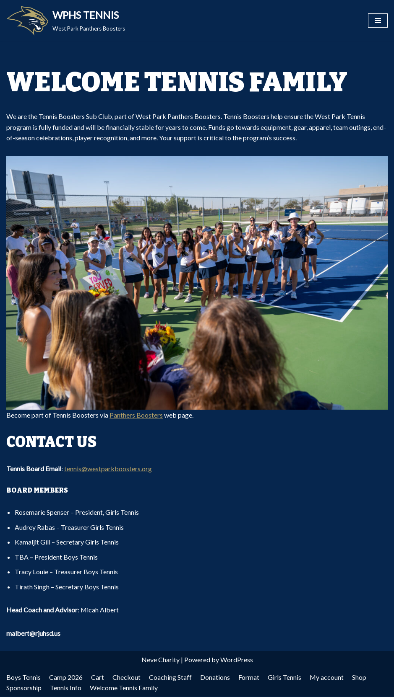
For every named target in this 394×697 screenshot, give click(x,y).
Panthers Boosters (136, 415)
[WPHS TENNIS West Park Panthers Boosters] (65, 21)
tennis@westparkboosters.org (108, 468)
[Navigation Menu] (378, 20)
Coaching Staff (170, 678)
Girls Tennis (284, 678)
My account (327, 678)
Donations (215, 678)
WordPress (236, 660)
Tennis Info (65, 688)
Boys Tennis (23, 678)
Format (248, 678)
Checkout (126, 678)
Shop (359, 678)
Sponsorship (24, 688)
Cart (97, 678)
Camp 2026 (66, 678)
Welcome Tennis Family (124, 688)
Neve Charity (160, 660)
